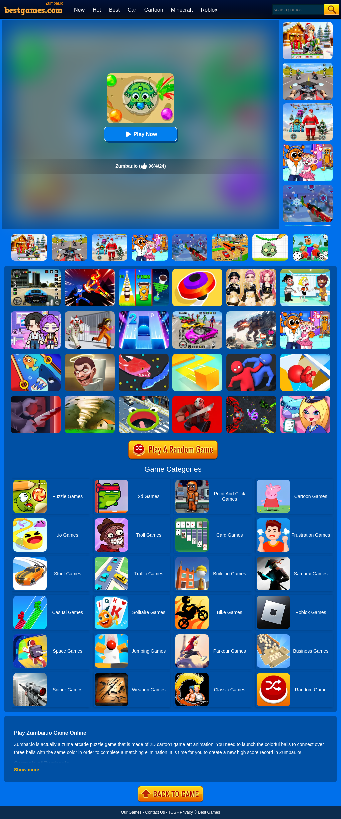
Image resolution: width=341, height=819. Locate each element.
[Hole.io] (144, 398)
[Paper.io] (197, 356)
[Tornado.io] (90, 398)
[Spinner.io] (197, 271)
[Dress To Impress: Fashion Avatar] (251, 271)
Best (114, 10)
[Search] (298, 9)
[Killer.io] (36, 398)
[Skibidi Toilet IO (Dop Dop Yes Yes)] (90, 356)
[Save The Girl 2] (305, 271)
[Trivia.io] (305, 356)
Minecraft (182, 10)
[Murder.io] (197, 398)
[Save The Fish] (36, 356)
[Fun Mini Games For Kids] (305, 313)
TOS (172, 812)
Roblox (209, 10)
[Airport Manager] (305, 398)
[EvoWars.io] (251, 398)
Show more (26, 769)
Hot (97, 10)
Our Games (131, 812)
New (79, 10)
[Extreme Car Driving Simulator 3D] (36, 271)
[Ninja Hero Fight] (90, 271)
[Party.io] (251, 356)
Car (132, 10)
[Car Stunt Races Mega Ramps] (197, 313)
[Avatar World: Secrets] (36, 313)
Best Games (209, 812)
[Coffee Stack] (144, 271)
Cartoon (153, 10)
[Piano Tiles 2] (144, 313)
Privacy (186, 812)
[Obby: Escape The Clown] (90, 313)
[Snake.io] (144, 356)
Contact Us (155, 812)
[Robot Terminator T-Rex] (251, 313)
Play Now (140, 134)
